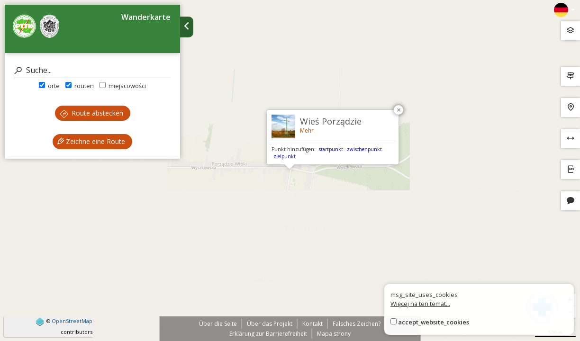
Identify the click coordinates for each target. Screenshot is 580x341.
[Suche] (92, 70)
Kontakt (312, 324)
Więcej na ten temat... (420, 303)
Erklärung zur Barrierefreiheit (268, 334)
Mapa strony (334, 334)
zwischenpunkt (364, 149)
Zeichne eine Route (91, 141)
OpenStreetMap (72, 320)
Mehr (307, 130)
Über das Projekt (269, 324)
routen (79, 85)
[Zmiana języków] (564, 10)
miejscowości (123, 85)
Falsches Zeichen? (357, 324)
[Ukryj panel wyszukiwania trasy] (186, 27)
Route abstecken (91, 112)
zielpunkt (284, 156)
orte (49, 85)
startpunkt (331, 149)
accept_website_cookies (433, 322)
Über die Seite (218, 324)
